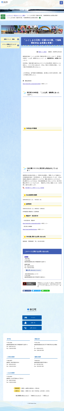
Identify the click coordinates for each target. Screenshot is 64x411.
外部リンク (46, 395)
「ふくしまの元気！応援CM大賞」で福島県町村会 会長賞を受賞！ (22, 17)
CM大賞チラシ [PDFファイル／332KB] (34, 187)
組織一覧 (33, 322)
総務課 (26, 256)
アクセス (33, 317)
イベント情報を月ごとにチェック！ (9, 45)
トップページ (9, 15)
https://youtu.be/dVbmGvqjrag (30, 229)
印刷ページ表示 (42, 51)
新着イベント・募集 (9, 39)
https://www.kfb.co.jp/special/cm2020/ (31, 83)
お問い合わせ (33, 327)
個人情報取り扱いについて (22, 395)
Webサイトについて (36, 395)
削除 (40, 18)
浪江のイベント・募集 (19, 15)
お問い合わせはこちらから (34, 270)
